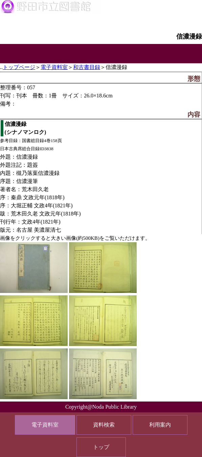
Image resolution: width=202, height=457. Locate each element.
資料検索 (104, 425)
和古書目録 (86, 67)
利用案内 (160, 425)
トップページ (19, 67)
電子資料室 (54, 67)
